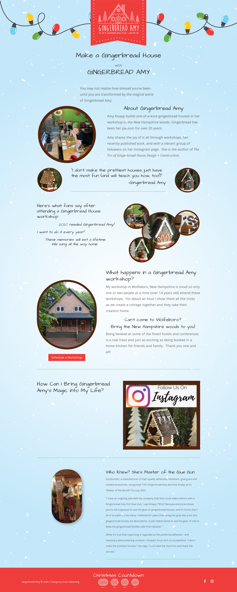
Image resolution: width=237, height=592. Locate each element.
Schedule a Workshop (66, 357)
